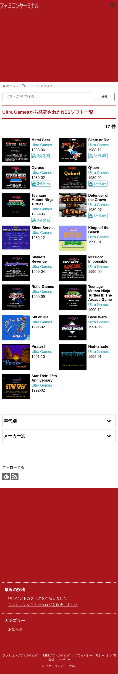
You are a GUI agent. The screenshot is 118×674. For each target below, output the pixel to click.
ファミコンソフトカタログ (20, 655)
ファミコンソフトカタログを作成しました (43, 605)
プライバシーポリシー (90, 655)
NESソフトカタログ (56, 655)
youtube (64, 659)
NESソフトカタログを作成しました (37, 598)
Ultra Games (41, 145)
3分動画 (43, 156)
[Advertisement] (59, 46)
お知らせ (15, 629)
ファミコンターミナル (19, 6)
